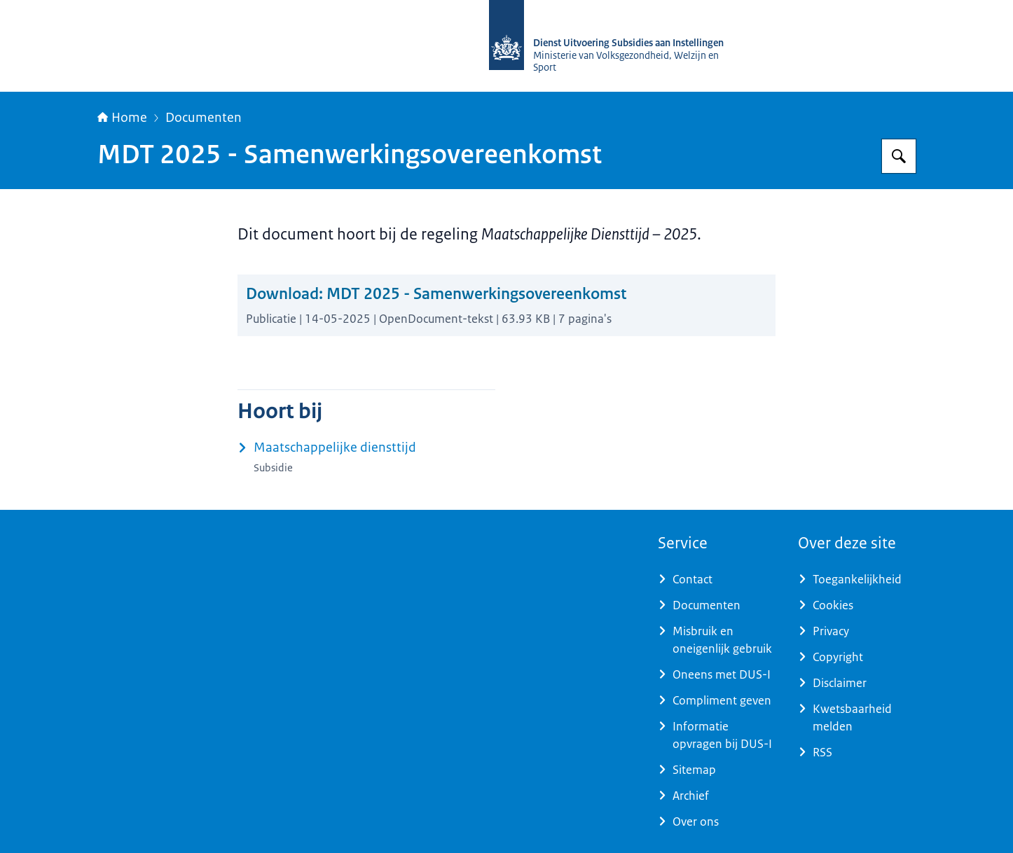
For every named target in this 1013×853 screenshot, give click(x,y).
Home (122, 117)
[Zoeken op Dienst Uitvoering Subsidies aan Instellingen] (899, 156)
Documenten (203, 117)
